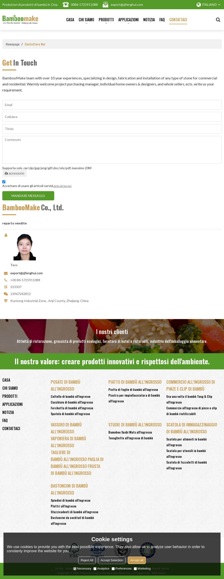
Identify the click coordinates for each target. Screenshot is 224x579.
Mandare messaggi (28, 195)
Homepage (13, 44)
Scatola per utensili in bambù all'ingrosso (186, 453)
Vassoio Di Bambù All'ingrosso (66, 428)
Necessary (82, 568)
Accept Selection (112, 560)
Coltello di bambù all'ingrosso (70, 396)
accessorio (14, 173)
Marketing (142, 568)
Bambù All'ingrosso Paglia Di (77, 459)
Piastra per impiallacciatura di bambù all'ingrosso (134, 398)
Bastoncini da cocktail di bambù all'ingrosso (72, 520)
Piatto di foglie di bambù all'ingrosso (133, 389)
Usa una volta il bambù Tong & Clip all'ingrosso (189, 399)
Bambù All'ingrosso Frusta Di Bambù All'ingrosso (75, 469)
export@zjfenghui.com (26, 273)
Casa (70, 19)
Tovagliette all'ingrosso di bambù (130, 437)
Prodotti (106, 20)
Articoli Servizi (63, 185)
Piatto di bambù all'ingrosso (134, 382)
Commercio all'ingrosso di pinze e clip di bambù (190, 385)
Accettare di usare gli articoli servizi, (37, 184)
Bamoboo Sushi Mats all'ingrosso (130, 432)
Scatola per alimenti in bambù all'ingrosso (186, 442)
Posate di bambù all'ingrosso (65, 385)
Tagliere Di (60, 452)
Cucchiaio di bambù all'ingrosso (72, 402)
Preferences (121, 568)
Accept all (136, 560)
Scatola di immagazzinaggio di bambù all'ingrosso (191, 428)
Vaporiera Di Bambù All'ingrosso (68, 441)
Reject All (87, 560)
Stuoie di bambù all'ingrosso (134, 425)
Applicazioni (128, 20)
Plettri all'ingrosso (63, 506)
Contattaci (178, 19)
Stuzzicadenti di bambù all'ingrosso (74, 511)
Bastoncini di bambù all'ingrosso (69, 489)
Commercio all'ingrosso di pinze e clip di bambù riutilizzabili (191, 410)
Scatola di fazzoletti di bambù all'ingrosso (186, 465)
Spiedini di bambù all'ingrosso (70, 500)
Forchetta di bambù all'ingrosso (72, 407)
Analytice (101, 568)
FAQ (162, 19)
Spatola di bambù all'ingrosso (70, 413)
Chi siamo (86, 20)
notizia (149, 19)
